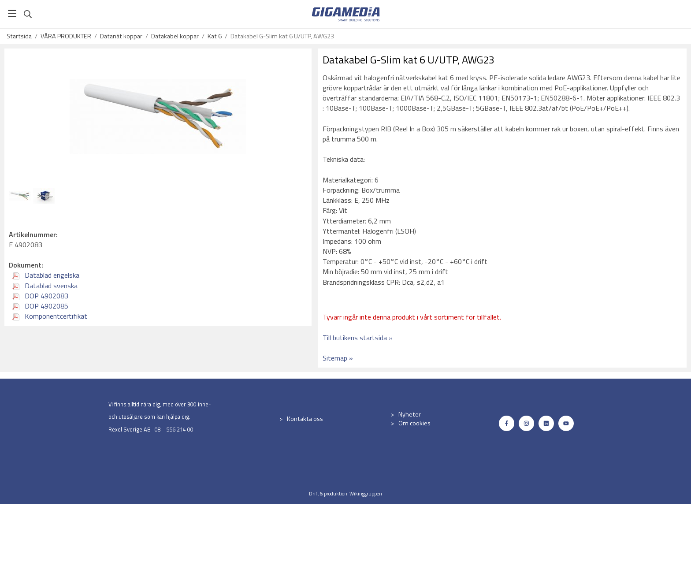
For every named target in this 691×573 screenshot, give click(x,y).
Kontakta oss (305, 419)
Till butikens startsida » (358, 337)
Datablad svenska (45, 285)
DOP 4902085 (40, 306)
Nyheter (409, 414)
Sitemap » (338, 358)
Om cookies (414, 423)
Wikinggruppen (365, 493)
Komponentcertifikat (49, 316)
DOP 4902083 (40, 295)
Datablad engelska (45, 275)
